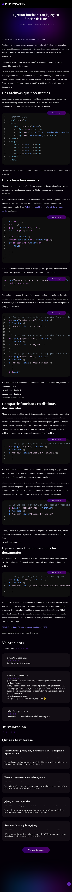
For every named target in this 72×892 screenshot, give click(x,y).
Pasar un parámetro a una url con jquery (24, 777)
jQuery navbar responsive (17, 801)
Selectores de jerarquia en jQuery (20, 825)
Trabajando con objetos (34, 207)
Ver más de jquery (36, 850)
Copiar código (56, 113)
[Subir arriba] (69, 884)
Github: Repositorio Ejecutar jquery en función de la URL (24, 627)
